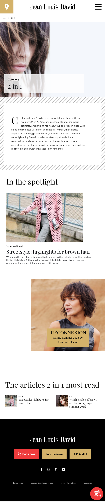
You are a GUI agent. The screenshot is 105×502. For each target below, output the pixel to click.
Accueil (6, 18)
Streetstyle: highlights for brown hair (49, 252)
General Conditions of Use (42, 483)
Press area (87, 483)
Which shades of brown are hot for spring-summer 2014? (83, 404)
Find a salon (18, 483)
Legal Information (67, 483)
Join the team (54, 454)
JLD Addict (80, 454)
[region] (55, 136)
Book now (26, 454)
